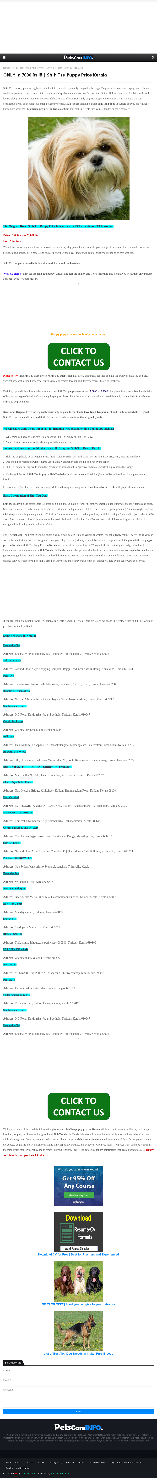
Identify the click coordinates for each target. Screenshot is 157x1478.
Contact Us (28, 1462)
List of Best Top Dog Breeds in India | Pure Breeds (78, 1353)
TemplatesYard (28, 1473)
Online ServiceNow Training (101, 1462)
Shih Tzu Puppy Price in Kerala (24, 67)
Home (6, 67)
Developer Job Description (18, 1468)
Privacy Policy (56, 1462)
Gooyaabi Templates (60, 1473)
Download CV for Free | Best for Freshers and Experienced (78, 1254)
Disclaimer (41, 1462)
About (17, 1462)
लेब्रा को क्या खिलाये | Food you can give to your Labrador (78, 1304)
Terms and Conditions (75, 1462)
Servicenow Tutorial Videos (129, 1462)
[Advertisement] (78, 27)
